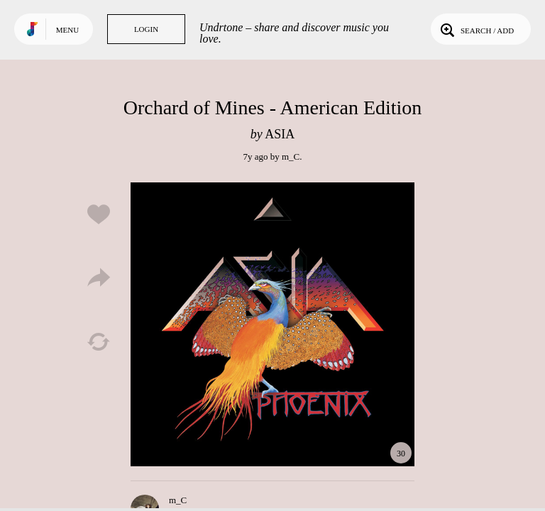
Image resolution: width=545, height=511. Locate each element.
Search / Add (476, 29)
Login (146, 29)
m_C (290, 156)
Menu (67, 30)
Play (272, 324)
